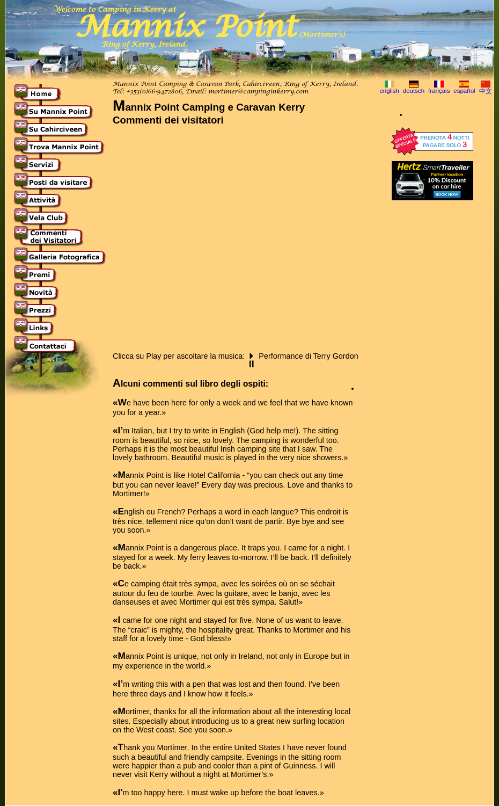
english (389, 91)
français (439, 91)
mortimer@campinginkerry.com (258, 92)
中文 (485, 91)
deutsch (413, 91)
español (464, 91)
